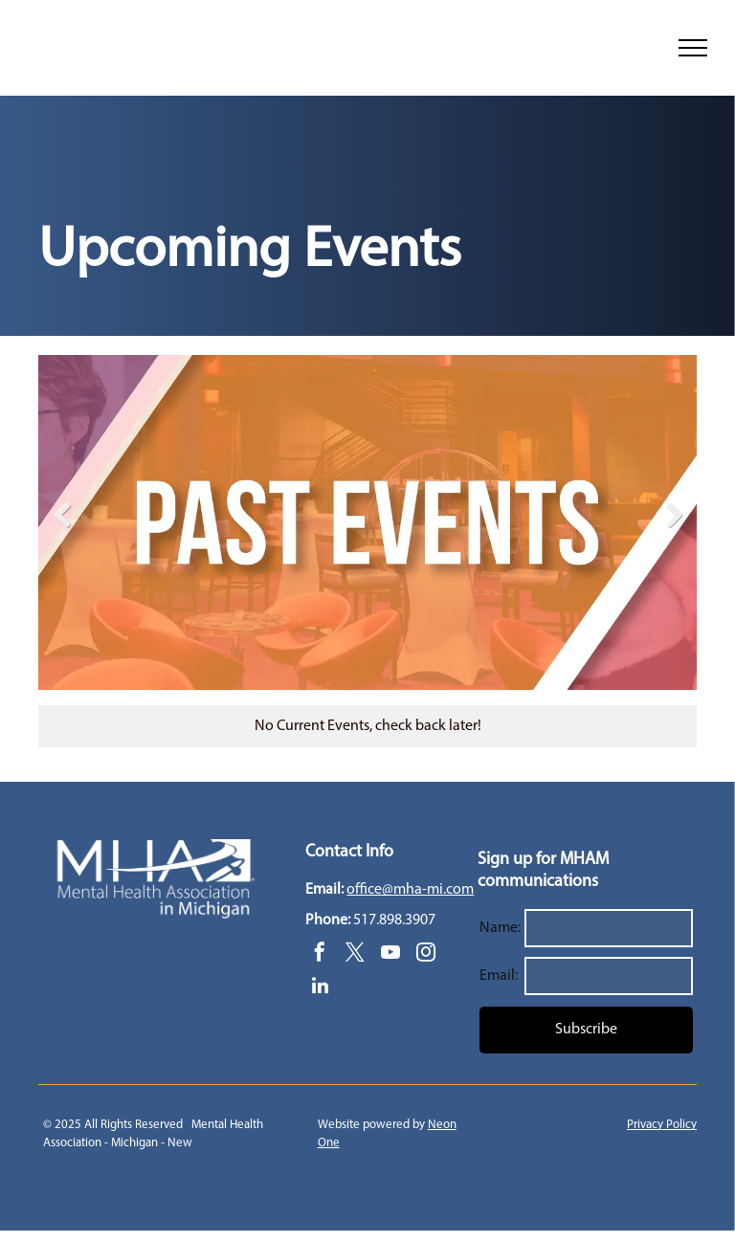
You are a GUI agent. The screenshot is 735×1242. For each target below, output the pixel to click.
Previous (62, 514)
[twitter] (355, 954)
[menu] (693, 48)
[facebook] (319, 954)
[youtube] (390, 954)
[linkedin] (319, 988)
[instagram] (426, 954)
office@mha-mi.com (410, 890)
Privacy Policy (662, 1125)
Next (672, 514)
